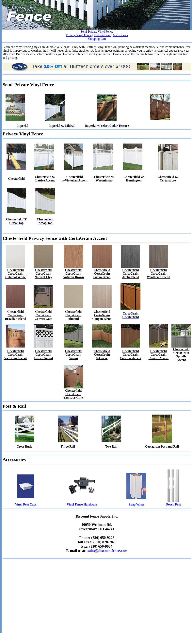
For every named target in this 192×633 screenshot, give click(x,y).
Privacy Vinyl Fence (78, 35)
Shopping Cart (97, 38)
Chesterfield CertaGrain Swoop (73, 354)
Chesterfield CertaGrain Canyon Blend (101, 315)
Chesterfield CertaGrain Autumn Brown (73, 273)
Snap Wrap (136, 504)
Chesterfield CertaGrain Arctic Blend (130, 273)
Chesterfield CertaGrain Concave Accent (130, 354)
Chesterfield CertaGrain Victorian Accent (15, 354)
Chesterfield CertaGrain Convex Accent (159, 354)
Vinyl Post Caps (26, 504)
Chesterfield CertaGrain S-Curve (102, 354)
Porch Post (173, 504)
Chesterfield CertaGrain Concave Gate (73, 394)
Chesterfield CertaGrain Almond (73, 315)
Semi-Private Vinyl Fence (97, 31)
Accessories (120, 35)
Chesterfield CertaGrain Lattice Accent (43, 354)
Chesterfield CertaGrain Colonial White (15, 273)
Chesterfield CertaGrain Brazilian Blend (15, 315)
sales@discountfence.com (107, 551)
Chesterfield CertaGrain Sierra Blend (102, 273)
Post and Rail (102, 35)
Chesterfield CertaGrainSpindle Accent (181, 355)
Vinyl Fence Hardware (82, 504)
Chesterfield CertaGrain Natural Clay (43, 273)
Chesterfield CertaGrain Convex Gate (43, 315)
